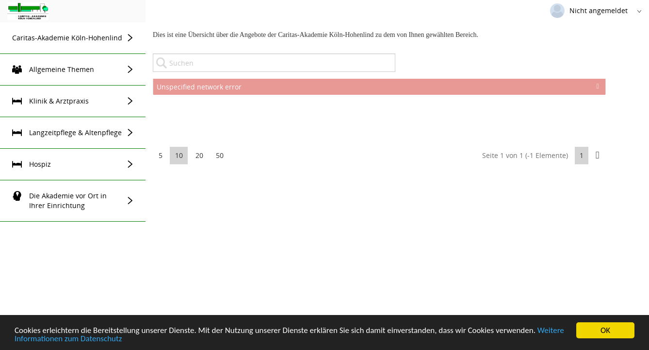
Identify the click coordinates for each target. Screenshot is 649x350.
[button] (597, 155)
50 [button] (220, 155)
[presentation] (379, 118)
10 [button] (179, 155)
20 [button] (199, 155)
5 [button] (160, 155)
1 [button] (582, 155)
